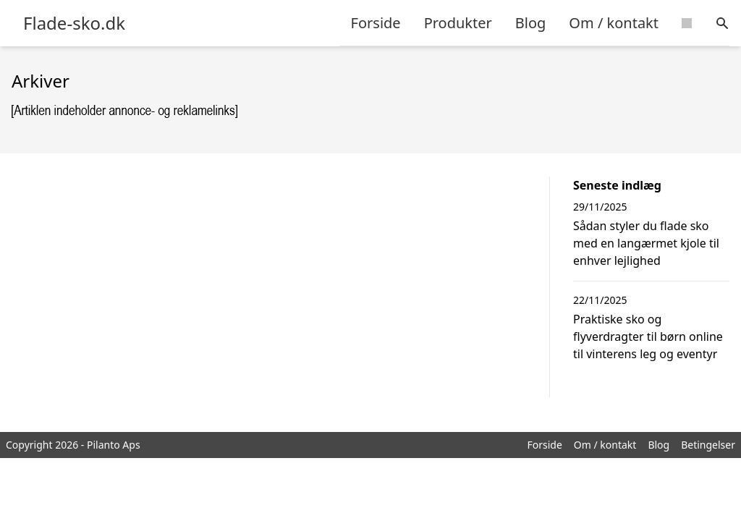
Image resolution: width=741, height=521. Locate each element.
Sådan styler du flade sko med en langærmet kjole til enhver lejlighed (646, 243)
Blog (530, 23)
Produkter (458, 23)
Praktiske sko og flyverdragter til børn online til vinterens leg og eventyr (648, 336)
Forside (376, 23)
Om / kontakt (614, 23)
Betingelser (708, 445)
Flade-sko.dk (74, 23)
